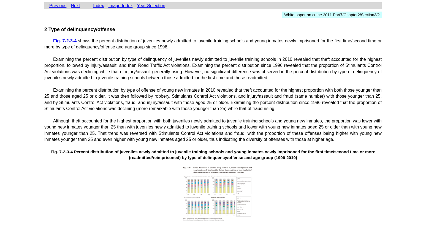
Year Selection (151, 5)
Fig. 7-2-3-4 (65, 41)
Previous (57, 5)
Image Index (120, 5)
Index (98, 5)
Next (75, 5)
